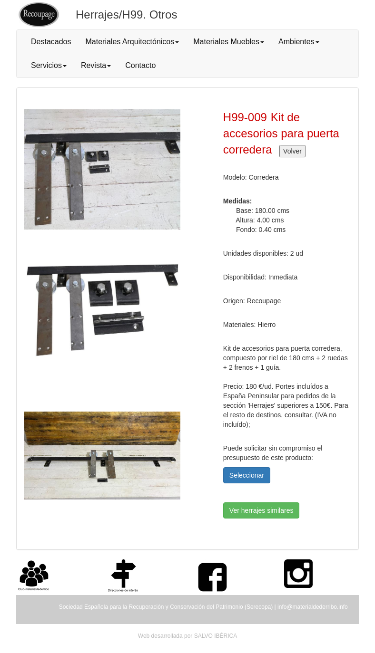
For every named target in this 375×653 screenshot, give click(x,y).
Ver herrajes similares (261, 510)
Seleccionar (246, 475)
